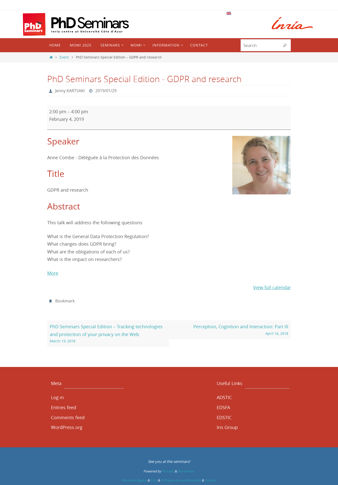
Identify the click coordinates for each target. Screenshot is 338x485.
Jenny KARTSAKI (70, 90)
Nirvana (168, 471)
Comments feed (68, 417)
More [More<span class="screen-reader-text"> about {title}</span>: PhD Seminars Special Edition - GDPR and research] (52, 273)
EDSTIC (224, 417)
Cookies (210, 480)
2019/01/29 (106, 90)
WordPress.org (66, 427)
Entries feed (63, 407)
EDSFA (223, 407)
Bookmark (65, 301)
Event (64, 57)
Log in (57, 397)
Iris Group (227, 427)
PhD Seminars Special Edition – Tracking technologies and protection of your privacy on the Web (108, 334)
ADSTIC (224, 397)
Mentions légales (134, 480)
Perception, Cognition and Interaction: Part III (230, 330)
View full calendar (272, 287)
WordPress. (186, 471)
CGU (153, 480)
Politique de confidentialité (181, 480)
